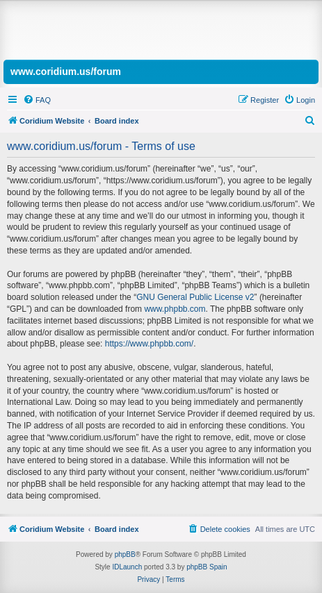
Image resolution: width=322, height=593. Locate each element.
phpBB (125, 554)
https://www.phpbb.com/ (149, 344)
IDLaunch (127, 567)
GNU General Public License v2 (195, 297)
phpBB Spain (206, 567)
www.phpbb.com (174, 309)
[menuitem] (37, 100)
